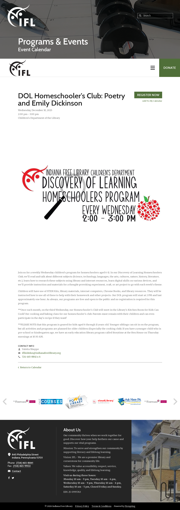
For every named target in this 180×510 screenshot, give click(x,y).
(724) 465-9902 (22, 465)
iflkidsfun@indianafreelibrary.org (41, 353)
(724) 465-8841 (24, 462)
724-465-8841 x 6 (31, 356)
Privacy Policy (82, 506)
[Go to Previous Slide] (5, 401)
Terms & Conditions (101, 506)
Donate (169, 68)
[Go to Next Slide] (175, 401)
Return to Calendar (30, 367)
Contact (16, 471)
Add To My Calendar (152, 101)
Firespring (130, 506)
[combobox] (155, 15)
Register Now (148, 95)
